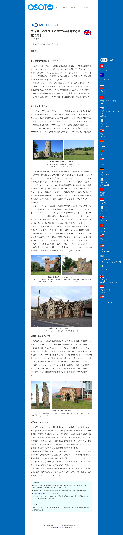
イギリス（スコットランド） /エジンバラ (109, 113)
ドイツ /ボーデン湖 (104, 145)
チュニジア (104, 70)
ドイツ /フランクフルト (106, 173)
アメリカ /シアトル (104, 135)
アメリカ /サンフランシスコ (107, 301)
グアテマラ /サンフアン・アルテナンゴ (110, 260)
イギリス (103, 221)
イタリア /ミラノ (104, 271)
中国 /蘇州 (102, 194)
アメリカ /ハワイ (104, 240)
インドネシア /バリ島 (106, 291)
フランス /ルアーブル (104, 125)
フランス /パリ (104, 212)
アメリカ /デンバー (104, 163)
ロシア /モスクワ (103, 92)
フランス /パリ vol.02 (104, 184)
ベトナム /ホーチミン (104, 230)
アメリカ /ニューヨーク (105, 250)
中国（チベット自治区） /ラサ (110, 102)
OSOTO (59, 527)
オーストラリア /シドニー (106, 80)
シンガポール (105, 203)
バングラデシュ (106, 154)
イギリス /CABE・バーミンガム (108, 281)
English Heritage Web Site (41, 493)
